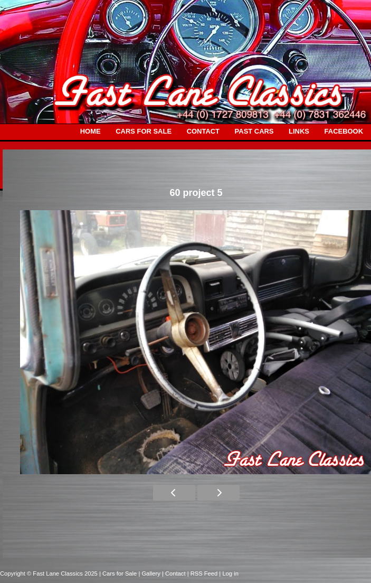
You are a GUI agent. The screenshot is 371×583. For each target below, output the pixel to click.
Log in (230, 573)
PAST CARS (254, 131)
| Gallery (150, 573)
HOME (90, 131)
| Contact (174, 573)
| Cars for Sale (118, 573)
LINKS (299, 131)
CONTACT (203, 131)
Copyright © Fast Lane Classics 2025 (49, 573)
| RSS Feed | (205, 573)
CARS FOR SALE (144, 131)
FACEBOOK (344, 131)
